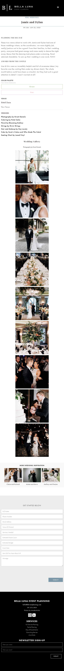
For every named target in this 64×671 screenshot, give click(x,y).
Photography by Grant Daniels (14, 116)
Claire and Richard (13, 484)
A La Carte (32, 635)
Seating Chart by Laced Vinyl (13, 135)
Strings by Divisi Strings (10, 126)
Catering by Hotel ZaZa (10, 120)
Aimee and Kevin (32, 484)
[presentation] (16, 571)
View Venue (5, 107)
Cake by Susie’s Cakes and (12, 132)
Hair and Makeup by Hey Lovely (14, 129)
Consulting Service (31, 632)
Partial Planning (31, 627)
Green (32, 86)
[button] (58, 7)
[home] (16, 8)
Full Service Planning (32, 624)
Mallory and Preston (51, 484)
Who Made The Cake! (32, 132)
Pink (32, 92)
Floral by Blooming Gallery (12, 123)
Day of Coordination (32, 630)
